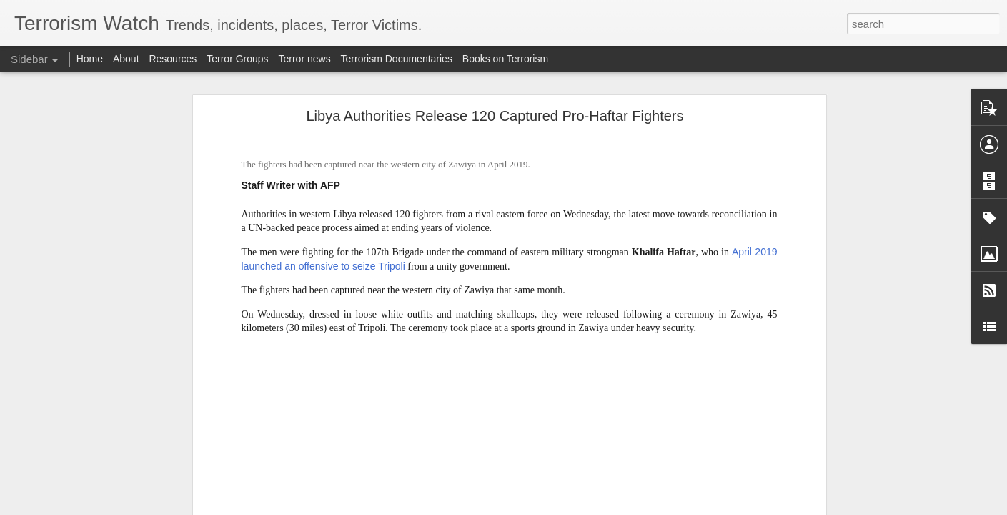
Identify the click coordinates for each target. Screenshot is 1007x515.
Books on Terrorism (505, 58)
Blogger (548, 507)
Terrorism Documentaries (396, 58)
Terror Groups (237, 58)
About (126, 58)
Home (89, 58)
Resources (173, 58)
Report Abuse (590, 507)
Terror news (305, 58)
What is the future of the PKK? (92, 474)
